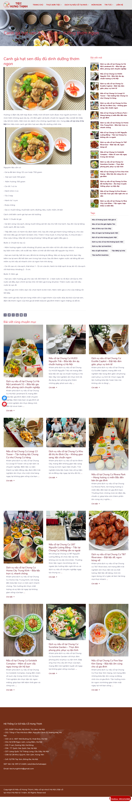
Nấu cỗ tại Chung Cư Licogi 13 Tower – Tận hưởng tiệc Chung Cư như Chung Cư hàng (113, 96)
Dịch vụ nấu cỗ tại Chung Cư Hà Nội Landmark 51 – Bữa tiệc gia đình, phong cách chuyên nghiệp (113, 66)
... (23, 410)
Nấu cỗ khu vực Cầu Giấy (101, 228)
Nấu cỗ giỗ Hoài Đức (100, 251)
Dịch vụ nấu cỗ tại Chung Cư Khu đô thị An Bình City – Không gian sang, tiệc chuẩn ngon (114, 105)
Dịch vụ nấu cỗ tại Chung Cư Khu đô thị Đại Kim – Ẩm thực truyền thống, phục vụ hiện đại (114, 184)
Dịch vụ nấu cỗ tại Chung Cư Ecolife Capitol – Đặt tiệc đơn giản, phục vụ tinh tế (113, 86)
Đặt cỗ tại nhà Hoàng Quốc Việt (104, 237)
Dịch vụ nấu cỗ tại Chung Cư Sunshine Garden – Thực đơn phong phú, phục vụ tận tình (112, 164)
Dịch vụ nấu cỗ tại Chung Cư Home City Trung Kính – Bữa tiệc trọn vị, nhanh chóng (114, 125)
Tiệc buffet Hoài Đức (100, 255)
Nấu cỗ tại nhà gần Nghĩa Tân (103, 224)
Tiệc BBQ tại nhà (118, 251)
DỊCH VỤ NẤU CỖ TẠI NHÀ (77, 5)
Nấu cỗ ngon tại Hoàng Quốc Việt (105, 233)
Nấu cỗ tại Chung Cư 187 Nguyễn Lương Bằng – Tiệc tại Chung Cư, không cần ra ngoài (114, 135)
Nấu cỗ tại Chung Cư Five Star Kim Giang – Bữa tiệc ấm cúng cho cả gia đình (113, 174)
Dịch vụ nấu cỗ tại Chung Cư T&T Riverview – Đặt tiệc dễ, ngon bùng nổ (114, 145)
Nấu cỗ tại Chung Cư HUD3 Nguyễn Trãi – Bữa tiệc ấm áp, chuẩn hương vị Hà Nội (113, 76)
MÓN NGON (96, 5)
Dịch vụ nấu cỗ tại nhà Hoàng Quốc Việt (107, 242)
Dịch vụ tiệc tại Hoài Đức (101, 246)
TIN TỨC (108, 5)
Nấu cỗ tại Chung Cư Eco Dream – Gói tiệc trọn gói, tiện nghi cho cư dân (114, 193)
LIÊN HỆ (119, 5)
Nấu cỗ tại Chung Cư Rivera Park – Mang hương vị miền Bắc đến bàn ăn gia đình (114, 115)
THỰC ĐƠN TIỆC (54, 5)
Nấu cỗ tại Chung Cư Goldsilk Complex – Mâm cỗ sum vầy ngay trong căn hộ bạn (114, 154)
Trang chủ (38, 5)
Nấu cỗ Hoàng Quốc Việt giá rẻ (104, 220)
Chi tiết (10, 414)
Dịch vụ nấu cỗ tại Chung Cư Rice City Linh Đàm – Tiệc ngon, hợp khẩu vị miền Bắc (114, 203)
